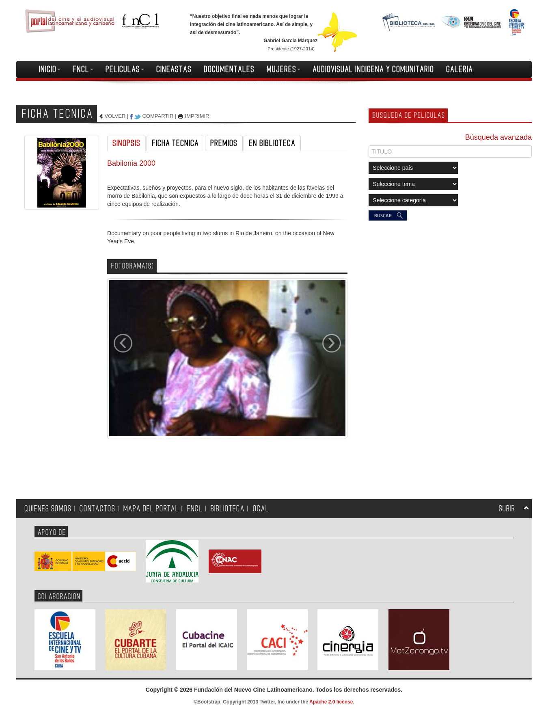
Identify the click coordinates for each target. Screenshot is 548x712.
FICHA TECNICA (175, 143)
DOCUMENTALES (229, 69)
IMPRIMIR (197, 116)
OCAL (261, 508)
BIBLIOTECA (228, 508)
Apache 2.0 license (331, 702)
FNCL (83, 69)
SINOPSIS (126, 143)
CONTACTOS (97, 508)
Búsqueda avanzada (498, 137)
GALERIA (459, 69)
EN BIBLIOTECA (272, 143)
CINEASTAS (174, 69)
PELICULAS (125, 69)
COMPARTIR (157, 116)
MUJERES (283, 69)
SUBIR (507, 508)
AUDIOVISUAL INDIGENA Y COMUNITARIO (373, 69)
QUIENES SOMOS (47, 508)
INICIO (49, 69)
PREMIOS (223, 143)
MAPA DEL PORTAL (151, 508)
